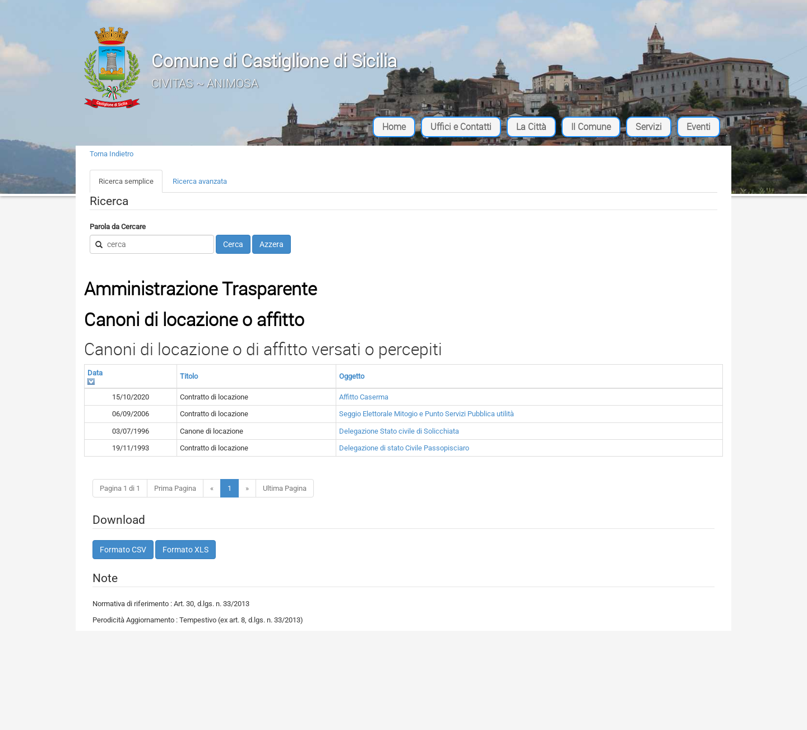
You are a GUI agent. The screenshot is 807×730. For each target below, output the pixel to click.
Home (394, 126)
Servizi (649, 126)
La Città (531, 126)
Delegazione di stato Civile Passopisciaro (404, 448)
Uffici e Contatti (460, 126)
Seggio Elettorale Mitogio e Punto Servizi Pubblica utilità (426, 414)
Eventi (699, 126)
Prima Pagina (175, 488)
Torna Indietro (111, 154)
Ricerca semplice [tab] (126, 181)
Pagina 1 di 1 (120, 488)
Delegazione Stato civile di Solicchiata (399, 431)
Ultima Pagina (285, 488)
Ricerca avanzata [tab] (200, 181)
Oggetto (351, 376)
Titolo (189, 376)
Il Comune (591, 126)
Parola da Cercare (118, 226)
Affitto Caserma (363, 397)
